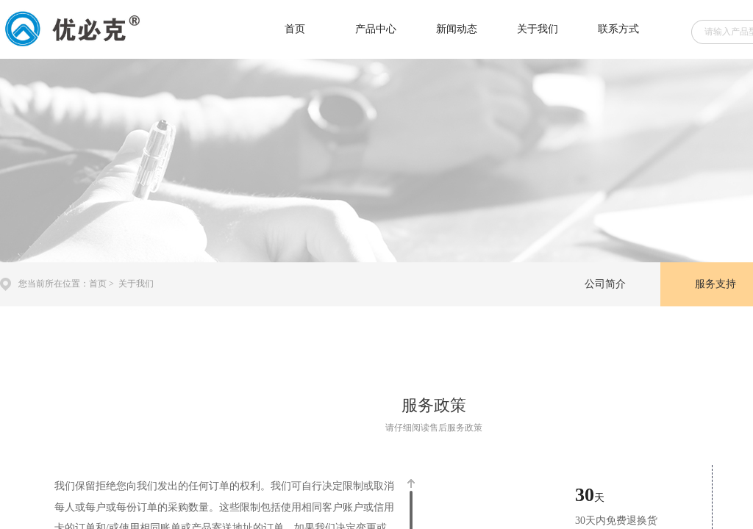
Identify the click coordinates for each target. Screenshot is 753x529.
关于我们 (537, 29)
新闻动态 (456, 29)
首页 (295, 29)
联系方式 (618, 29)
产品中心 (375, 29)
